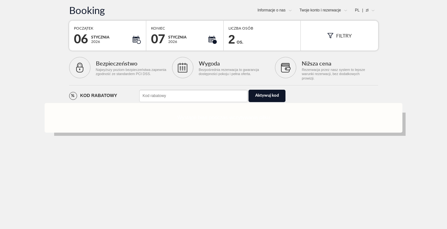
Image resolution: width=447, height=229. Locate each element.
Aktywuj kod (267, 96)
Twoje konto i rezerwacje (320, 10)
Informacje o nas (271, 10)
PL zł (361, 10)
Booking (87, 10)
